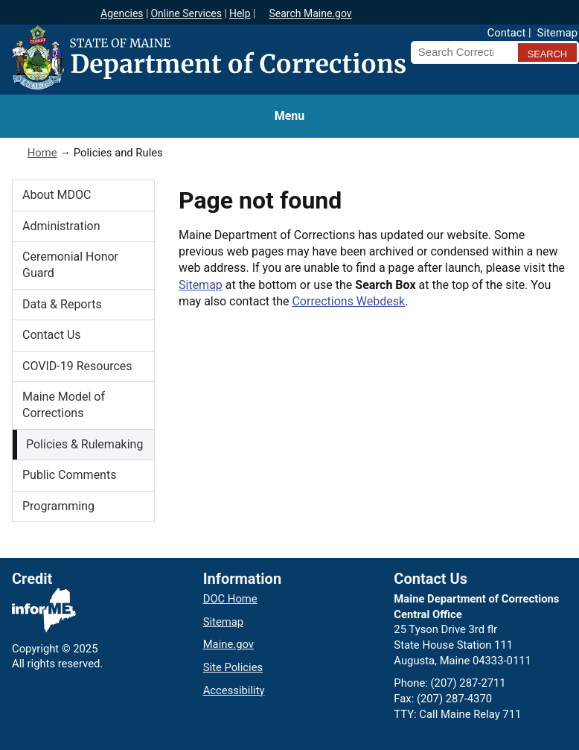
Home (42, 152)
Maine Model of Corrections (63, 405)
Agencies (122, 13)
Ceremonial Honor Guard (70, 265)
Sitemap (557, 32)
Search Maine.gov (310, 13)
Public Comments (69, 475)
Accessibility (234, 690)
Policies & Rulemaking (84, 444)
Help (240, 13)
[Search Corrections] (461, 52)
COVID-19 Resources (77, 366)
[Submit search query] (547, 52)
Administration (61, 226)
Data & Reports (62, 304)
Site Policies (233, 667)
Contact (506, 32)
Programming (58, 506)
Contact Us (51, 335)
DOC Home (230, 599)
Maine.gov (228, 644)
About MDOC (56, 195)
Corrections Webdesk (348, 301)
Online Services (186, 13)
